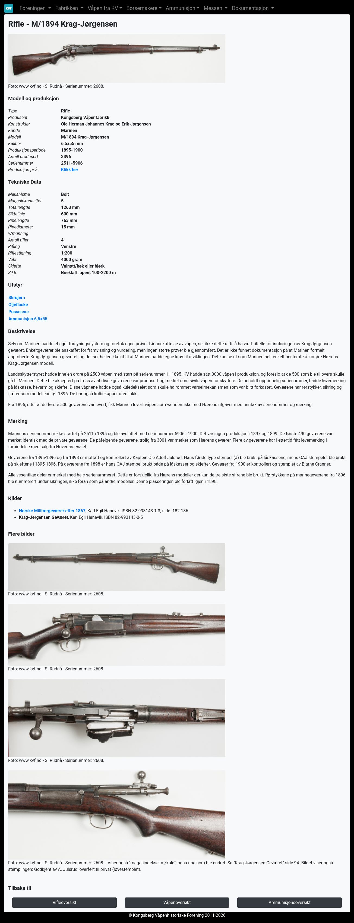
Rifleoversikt (64, 902)
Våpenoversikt (177, 902)
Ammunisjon (180, 8)
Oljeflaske (18, 304)
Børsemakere (142, 8)
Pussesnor (18, 311)
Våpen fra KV (103, 8)
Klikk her (69, 169)
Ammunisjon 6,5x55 (28, 318)
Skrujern (16, 297)
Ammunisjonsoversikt (289, 902)
